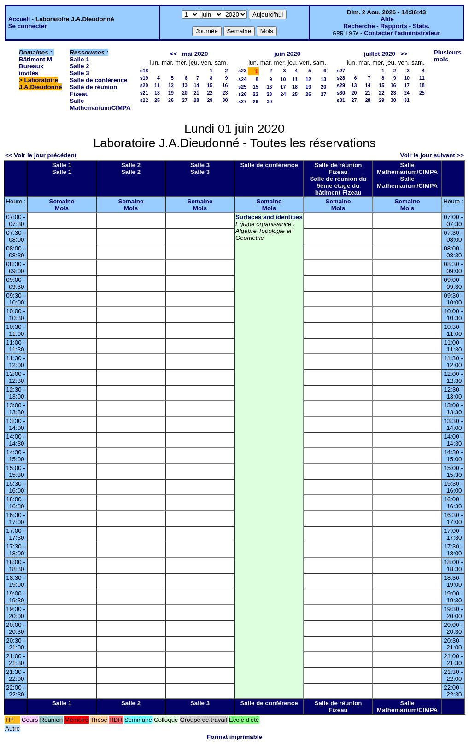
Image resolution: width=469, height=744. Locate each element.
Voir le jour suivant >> (432, 155)
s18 (144, 70)
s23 (242, 70)
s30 (341, 92)
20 (185, 92)
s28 (341, 78)
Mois (62, 208)
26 (171, 100)
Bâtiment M (35, 59)
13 (185, 85)
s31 (341, 100)
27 (185, 100)
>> (404, 53)
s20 (144, 85)
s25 (242, 86)
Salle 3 (79, 73)
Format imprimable (234, 736)
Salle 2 (79, 66)
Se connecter (27, 26)
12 (171, 85)
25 (157, 100)
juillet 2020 (379, 53)
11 (157, 85)
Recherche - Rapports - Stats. (386, 26)
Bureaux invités (31, 70)
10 (283, 79)
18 (157, 92)
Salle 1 (79, 59)
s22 (144, 100)
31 (407, 100)
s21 (144, 92)
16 (225, 85)
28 (196, 100)
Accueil (19, 19)
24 (283, 94)
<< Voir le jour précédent (40, 155)
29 (210, 100)
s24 (242, 79)
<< (173, 53)
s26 (242, 94)
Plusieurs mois (448, 56)
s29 (341, 85)
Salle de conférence (98, 80)
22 (210, 92)
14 (196, 85)
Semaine (62, 201)
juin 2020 (287, 53)
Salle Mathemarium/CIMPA (100, 104)
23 (225, 92)
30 (225, 100)
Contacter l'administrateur (402, 33)
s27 (242, 101)
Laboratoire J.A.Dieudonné (40, 83)
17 (283, 86)
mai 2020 (195, 53)
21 (196, 92)
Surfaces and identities (269, 217)
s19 (144, 78)
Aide (387, 19)
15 (210, 85)
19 (171, 92)
